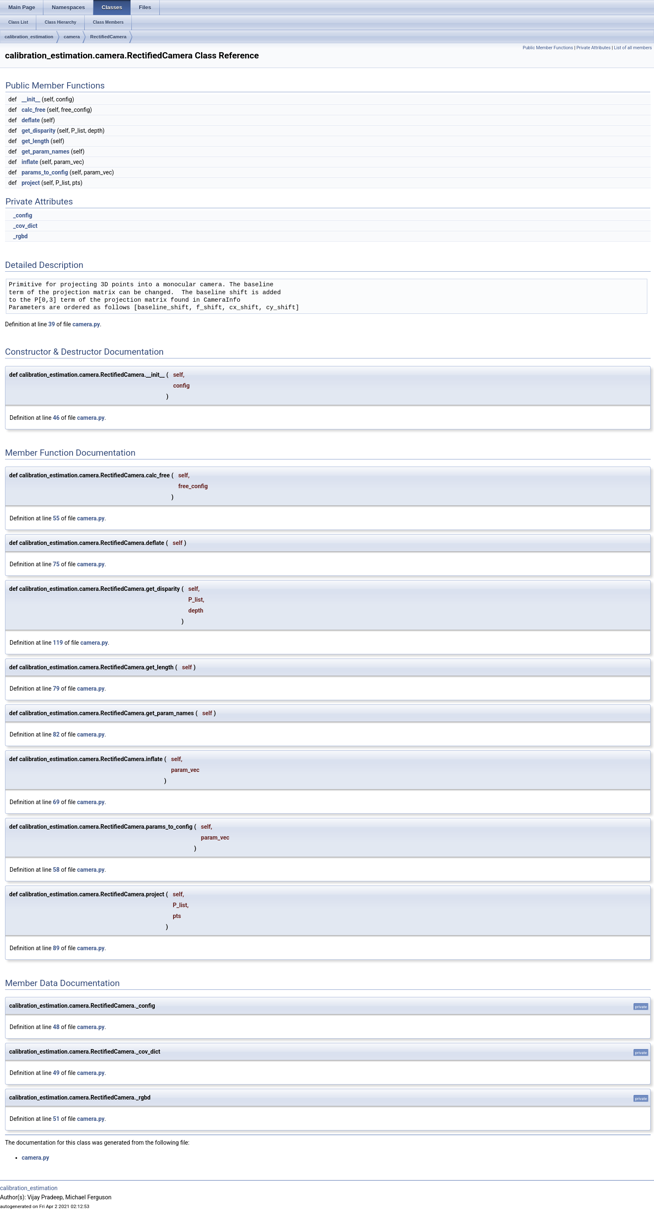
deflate (31, 120)
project (31, 182)
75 (56, 564)
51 (56, 1118)
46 (56, 417)
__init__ (31, 99)
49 (56, 1073)
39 (51, 324)
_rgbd (20, 236)
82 (56, 734)
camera (72, 36)
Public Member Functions (548, 47)
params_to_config (45, 172)
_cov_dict (25, 225)
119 (58, 642)
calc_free (33, 109)
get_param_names (46, 151)
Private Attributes (593, 47)
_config (22, 215)
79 (56, 688)
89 (56, 948)
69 (56, 802)
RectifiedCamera (108, 36)
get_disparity (38, 130)
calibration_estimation (29, 36)
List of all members (633, 47)
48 (56, 1027)
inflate (30, 162)
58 (56, 869)
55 (56, 518)
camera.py (86, 324)
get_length (35, 141)
